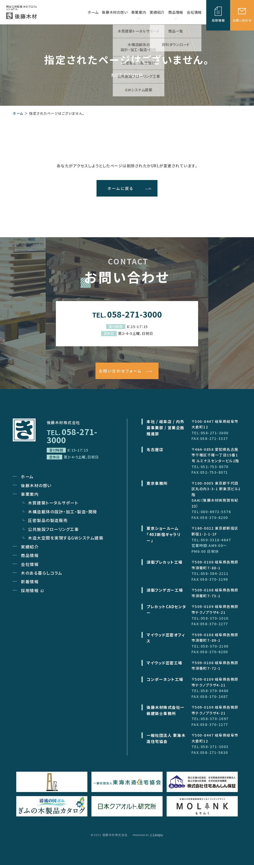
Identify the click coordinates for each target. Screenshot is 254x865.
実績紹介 (30, 547)
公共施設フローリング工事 (53, 529)
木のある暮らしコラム (41, 573)
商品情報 (175, 14)
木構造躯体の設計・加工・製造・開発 (62, 512)
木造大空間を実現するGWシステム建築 (65, 538)
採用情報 (32, 590)
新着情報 (30, 581)
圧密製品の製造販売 (48, 520)
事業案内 (138, 14)
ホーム (18, 113)
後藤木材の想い (36, 485)
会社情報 (30, 564)
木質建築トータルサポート (53, 503)
